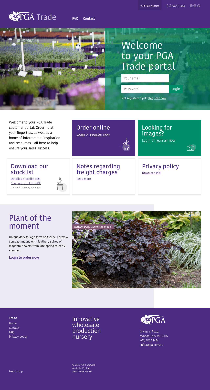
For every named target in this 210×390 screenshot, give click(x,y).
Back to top (16, 371)
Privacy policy (18, 337)
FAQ (75, 18)
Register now (157, 98)
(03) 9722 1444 (176, 6)
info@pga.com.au (151, 345)
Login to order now (24, 257)
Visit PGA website (149, 6)
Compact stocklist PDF (26, 183)
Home (13, 323)
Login (175, 89)
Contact (89, 18)
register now (100, 134)
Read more (83, 179)
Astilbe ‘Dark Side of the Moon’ (93, 227)
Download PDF (151, 173)
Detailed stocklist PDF (25, 179)
